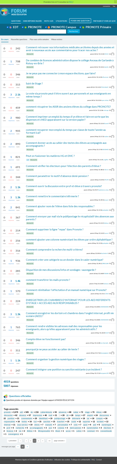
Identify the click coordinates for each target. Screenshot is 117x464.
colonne (61, 428)
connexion (106, 6)
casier (73, 421)
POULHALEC (105, 87)
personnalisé (63, 424)
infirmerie (76, 418)
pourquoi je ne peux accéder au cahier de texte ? (52, 349)
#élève (29, 431)
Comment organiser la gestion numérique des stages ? (55, 359)
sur (88, 418)
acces (68, 431)
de (32, 412)
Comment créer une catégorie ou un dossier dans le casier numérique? (64, 259)
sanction (46, 421)
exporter (86, 421)
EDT (14, 27)
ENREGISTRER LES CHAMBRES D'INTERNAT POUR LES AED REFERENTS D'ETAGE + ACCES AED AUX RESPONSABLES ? (68, 301)
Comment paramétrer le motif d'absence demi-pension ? (57, 175)
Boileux (106, 223)
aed (94, 424)
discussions (104, 415)
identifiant (43, 418)
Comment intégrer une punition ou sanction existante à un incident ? (64, 369)
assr (50, 428)
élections (107, 428)
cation (79, 431)
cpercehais (105, 100)
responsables (9, 421)
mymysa (106, 283)
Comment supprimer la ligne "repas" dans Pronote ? (54, 229)
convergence (13, 434)
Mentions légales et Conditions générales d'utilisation (34, 460)
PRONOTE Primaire (96, 27)
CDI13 (107, 293)
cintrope (106, 110)
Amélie (106, 67)
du (67, 415)
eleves (37, 424)
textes (24, 421)
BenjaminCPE (104, 373)
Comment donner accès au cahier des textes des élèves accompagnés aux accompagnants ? (66, 144)
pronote (7, 412)
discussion (8, 415)
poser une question (80, 21)
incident (100, 421)
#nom (57, 431)
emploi (90, 415)
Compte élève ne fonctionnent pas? (46, 339)
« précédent (12, 441)
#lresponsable (44, 431)
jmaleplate (105, 210)
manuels (48, 424)
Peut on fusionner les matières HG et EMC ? (50, 155)
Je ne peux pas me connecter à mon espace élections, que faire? (61, 73)
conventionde (106, 431)
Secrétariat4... (104, 343)
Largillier (106, 159)
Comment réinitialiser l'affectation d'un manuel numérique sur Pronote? (66, 289)
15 (18, 446)
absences (62, 412)
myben (106, 136)
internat (7, 424)
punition (11, 418)
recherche (20, 428)
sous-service (22, 424)
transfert (60, 421)
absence (22, 415)
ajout (85, 424)
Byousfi (106, 123)
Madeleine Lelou (103, 190)
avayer (106, 200)
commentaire (26, 418)
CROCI (106, 54)
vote (76, 424)
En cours (4, 39)
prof (8, 428)
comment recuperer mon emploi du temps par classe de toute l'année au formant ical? (66, 131)
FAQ (93, 460)
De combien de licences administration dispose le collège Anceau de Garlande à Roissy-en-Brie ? (69, 62)
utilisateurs (61, 21)
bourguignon (105, 353)
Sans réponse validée (32, 21)
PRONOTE (33, 27)
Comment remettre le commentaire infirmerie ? (52, 196)
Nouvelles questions (19, 39)
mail (50, 415)
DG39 (107, 333)
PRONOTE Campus (62, 27)
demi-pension (75, 428)
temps (77, 415)
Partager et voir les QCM (104, 21)
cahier (75, 412)
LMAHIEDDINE (104, 306)
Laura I (106, 233)
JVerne (106, 169)
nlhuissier (105, 77)
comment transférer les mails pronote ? (48, 279)
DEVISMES (105, 149)
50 (27, 446)
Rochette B (104, 253)
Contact (99, 460)
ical (35, 421)
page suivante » (59, 441)
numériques (106, 424)
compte (99, 418)
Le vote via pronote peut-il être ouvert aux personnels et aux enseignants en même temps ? (68, 95)
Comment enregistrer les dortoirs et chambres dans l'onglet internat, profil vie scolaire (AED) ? (70, 315)
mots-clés (48, 21)
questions (16, 21)
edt (21, 412)
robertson (105, 363)
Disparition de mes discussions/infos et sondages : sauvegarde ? (61, 269)
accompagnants (36, 428)
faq (114, 6)
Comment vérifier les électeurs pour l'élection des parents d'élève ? (63, 165)
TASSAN (106, 273)
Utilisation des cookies (62, 460)
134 (49, 440)
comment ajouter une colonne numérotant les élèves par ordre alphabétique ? (69, 239)
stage (87, 412)
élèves (99, 412)
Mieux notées (56, 39)
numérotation (92, 428)
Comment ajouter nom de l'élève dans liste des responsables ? (60, 206)
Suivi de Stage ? (34, 83)
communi (91, 431)
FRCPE (107, 180)
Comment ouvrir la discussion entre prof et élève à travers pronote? (64, 186)
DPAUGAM (105, 263)
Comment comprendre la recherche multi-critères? (54, 249)
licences (10, 431)
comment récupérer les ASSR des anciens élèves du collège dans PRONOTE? (68, 106)
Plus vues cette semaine (39, 39)
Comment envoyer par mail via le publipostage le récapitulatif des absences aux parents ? (70, 218)
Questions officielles (17, 396)
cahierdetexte (46, 412)
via (20, 431)
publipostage (59, 418)
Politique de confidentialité (80, 460)
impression (37, 415)
